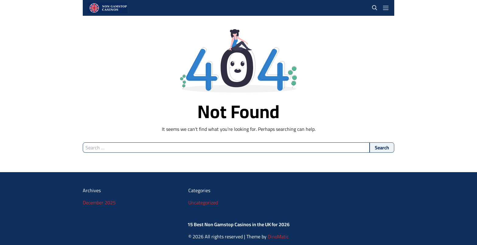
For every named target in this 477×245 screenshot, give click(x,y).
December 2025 (99, 202)
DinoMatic (278, 236)
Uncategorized (203, 202)
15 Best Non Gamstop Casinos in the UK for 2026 (238, 224)
